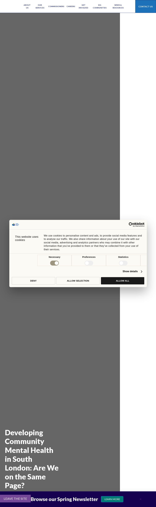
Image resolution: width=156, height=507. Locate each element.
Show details (130, 271)
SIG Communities (99, 6)
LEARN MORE (112, 499)
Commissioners (56, 6)
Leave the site (15, 498)
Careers (71, 6)
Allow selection (78, 281)
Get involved (83, 6)
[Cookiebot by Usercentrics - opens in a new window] (131, 224)
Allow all (122, 281)
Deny (33, 281)
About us (27, 6)
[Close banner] (140, 499)
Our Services (39, 6)
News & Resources (118, 6)
